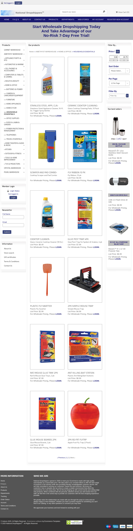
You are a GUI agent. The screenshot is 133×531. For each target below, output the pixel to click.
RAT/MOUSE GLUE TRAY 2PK (44, 372)
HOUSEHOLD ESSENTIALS (10, 113)
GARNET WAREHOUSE (12, 50)
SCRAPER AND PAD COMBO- (43, 172)
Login (18, 3)
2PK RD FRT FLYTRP (77, 439)
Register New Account (118, 19)
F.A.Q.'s (16, 19)
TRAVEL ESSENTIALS (14, 139)
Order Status (5, 499)
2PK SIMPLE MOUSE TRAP (80, 306)
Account (3, 503)
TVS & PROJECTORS (12, 164)
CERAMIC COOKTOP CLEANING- (83, 105)
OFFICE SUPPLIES (12, 118)
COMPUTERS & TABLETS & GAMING (14, 76)
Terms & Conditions (11, 261)
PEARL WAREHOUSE (11, 172)
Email (5, 222)
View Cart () (122, 12)
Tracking (4, 496)
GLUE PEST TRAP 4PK (78, 239)
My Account (98, 19)
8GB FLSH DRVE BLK (118, 195)
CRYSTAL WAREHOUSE (12, 168)
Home (6, 19)
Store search (9, 253)
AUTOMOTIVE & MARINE (14, 64)
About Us (26, 19)
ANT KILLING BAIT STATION (81, 372)
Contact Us (39, 19)
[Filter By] (117, 96)
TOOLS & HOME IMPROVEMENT (10, 159)
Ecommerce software (34, 521)
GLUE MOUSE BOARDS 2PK (43, 439)
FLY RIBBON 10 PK (76, 172)
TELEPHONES (11, 135)
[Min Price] (113, 57)
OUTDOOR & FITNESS (13, 153)
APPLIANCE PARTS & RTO (12, 59)
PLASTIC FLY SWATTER (41, 306)
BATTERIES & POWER (14, 89)
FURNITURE (10, 100)
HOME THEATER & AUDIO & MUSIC (14, 144)
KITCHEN (8, 149)
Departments (68, 19)
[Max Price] (124, 57)
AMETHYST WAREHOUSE (13, 54)
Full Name (6, 214)
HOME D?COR (11, 108)
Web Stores (83, 19)
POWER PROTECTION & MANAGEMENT (14, 130)
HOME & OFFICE (11, 85)
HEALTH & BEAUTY (12, 81)
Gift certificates (10, 257)
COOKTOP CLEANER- (40, 239)
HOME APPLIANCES (13, 104)
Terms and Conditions (8, 506)
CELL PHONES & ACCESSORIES (10, 69)
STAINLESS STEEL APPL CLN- (44, 105)
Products (53, 19)
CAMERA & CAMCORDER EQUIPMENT (13, 94)
